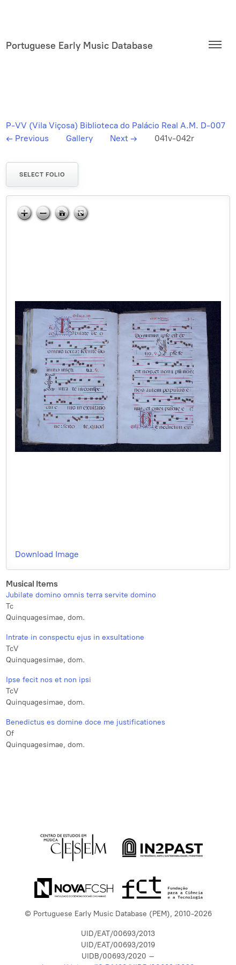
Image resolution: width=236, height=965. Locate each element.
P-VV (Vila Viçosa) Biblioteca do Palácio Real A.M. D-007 (115, 125)
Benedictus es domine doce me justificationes (85, 722)
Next (123, 138)
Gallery (79, 138)
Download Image (47, 554)
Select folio (42, 174)
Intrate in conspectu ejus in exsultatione (75, 637)
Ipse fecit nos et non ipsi (48, 679)
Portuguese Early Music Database (79, 45)
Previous (27, 138)
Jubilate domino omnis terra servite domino (81, 595)
